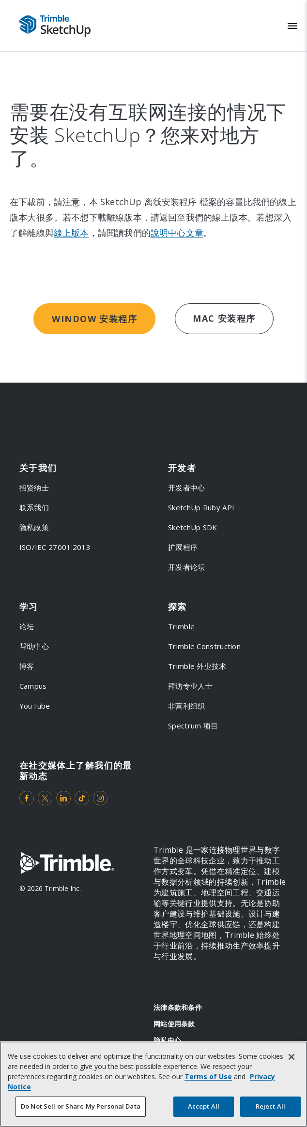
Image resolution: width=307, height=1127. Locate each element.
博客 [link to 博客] (26, 666)
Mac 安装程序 (224, 318)
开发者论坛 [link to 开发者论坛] (186, 567)
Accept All (203, 1106)
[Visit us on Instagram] (100, 798)
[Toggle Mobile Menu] (292, 26)
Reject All (270, 1106)
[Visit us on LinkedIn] (63, 798)
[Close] (291, 1057)
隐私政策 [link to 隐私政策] (34, 527)
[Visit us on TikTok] (81, 798)
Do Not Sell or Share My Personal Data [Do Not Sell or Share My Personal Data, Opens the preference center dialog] (80, 1106)
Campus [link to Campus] (33, 686)
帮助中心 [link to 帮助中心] (34, 646)
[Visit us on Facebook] (26, 798)
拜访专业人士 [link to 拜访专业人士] (190, 686)
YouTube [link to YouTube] (34, 706)
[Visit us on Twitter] (45, 798)
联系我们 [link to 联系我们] (34, 507)
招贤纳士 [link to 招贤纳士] (34, 487)
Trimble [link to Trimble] (181, 626)
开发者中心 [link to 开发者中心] (186, 487)
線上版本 (71, 232)
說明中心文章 (177, 232)
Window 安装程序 (94, 319)
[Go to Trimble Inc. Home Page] (66, 864)
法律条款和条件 (178, 1007)
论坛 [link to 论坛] (26, 626)
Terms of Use (208, 1076)
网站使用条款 (174, 1023)
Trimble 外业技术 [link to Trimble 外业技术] (197, 666)
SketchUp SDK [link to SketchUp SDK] (192, 527)
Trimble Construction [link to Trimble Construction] (204, 646)
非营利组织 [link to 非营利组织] (186, 706)
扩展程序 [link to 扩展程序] (183, 547)
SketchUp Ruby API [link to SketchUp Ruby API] (201, 507)
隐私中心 (167, 1040)
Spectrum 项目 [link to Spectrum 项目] (193, 725)
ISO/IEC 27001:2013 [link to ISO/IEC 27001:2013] (55, 547)
